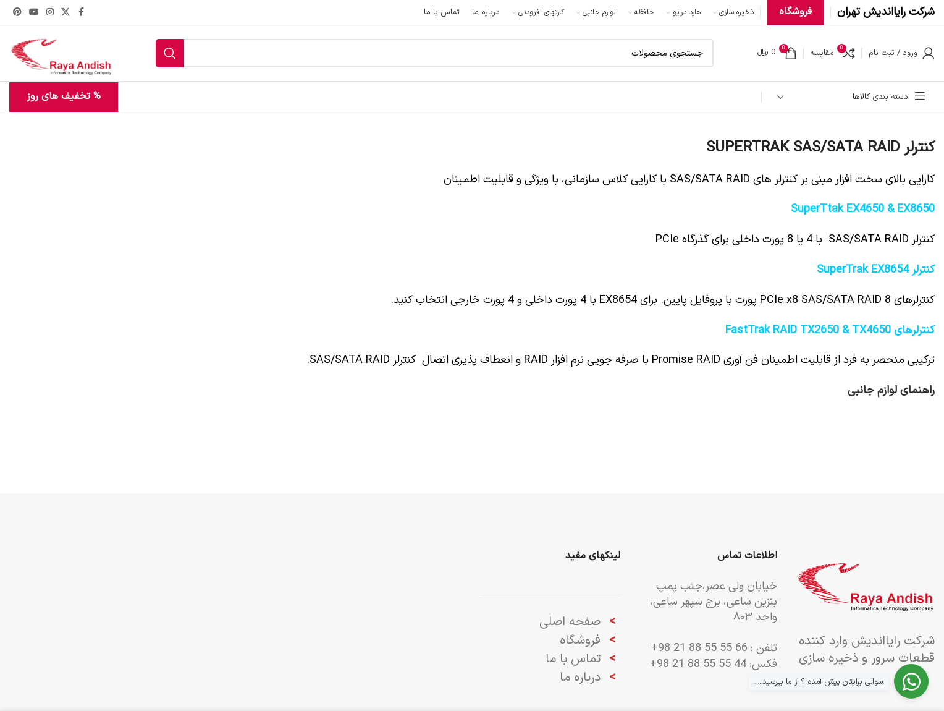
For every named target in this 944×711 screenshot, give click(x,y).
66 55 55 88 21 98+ (699, 648)
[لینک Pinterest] (17, 13)
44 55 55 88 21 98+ (698, 664)
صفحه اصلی (570, 622)
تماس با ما (573, 659)
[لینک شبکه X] (65, 13)
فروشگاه (580, 640)
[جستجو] (435, 53)
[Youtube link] (34, 13)
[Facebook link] (81, 13)
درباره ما (582, 677)
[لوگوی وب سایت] (60, 53)
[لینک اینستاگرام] (50, 13)
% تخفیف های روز (64, 96)
